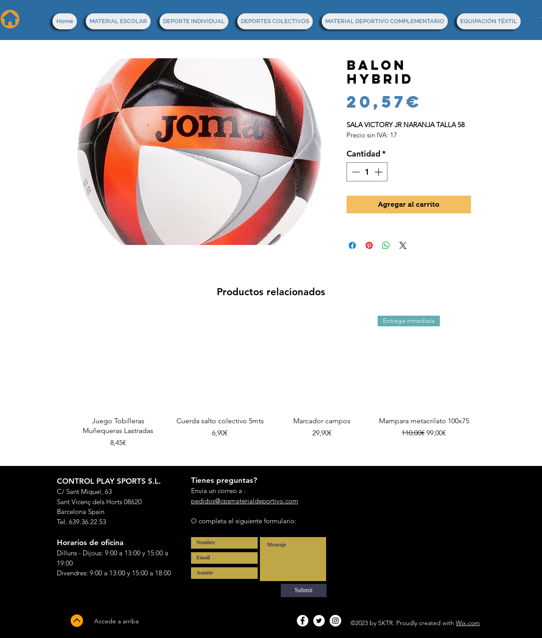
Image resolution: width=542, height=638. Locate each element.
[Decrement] (355, 172)
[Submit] (304, 590)
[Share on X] (403, 245)
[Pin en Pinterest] (369, 245)
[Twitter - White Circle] (319, 620)
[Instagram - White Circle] (335, 620)
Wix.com (468, 623)
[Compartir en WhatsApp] (386, 245)
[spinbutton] (367, 172)
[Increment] (379, 172)
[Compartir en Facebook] (352, 245)
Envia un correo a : (218, 490)
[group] (271, 387)
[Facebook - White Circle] (302, 620)
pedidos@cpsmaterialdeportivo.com (244, 501)
